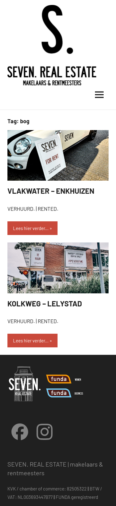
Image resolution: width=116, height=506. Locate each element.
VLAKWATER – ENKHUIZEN (50, 190)
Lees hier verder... (31, 228)
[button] (13, 19)
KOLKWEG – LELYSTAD (44, 303)
